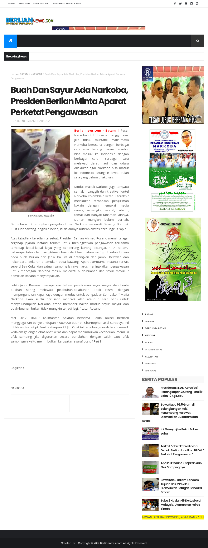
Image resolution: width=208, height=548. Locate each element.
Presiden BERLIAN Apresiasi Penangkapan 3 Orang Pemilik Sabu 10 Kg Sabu (181, 392)
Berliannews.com (111, 543)
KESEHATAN (151, 356)
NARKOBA (36, 74)
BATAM (24, 74)
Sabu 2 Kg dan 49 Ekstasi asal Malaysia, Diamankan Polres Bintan (181, 504)
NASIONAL (150, 370)
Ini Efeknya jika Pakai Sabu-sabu (179, 431)
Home (11, 3)
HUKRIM (149, 342)
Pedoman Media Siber (67, 3)
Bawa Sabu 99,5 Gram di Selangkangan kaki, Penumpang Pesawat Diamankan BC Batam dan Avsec (170, 412)
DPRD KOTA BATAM (155, 328)
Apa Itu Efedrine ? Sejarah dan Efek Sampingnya (181, 465)
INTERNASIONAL (153, 349)
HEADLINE (150, 335)
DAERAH (149, 321)
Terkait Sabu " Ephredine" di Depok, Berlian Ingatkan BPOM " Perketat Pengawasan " (182, 450)
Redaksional (41, 3)
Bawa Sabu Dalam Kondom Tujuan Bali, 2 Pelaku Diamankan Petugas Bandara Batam (181, 486)
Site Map (24, 3)
